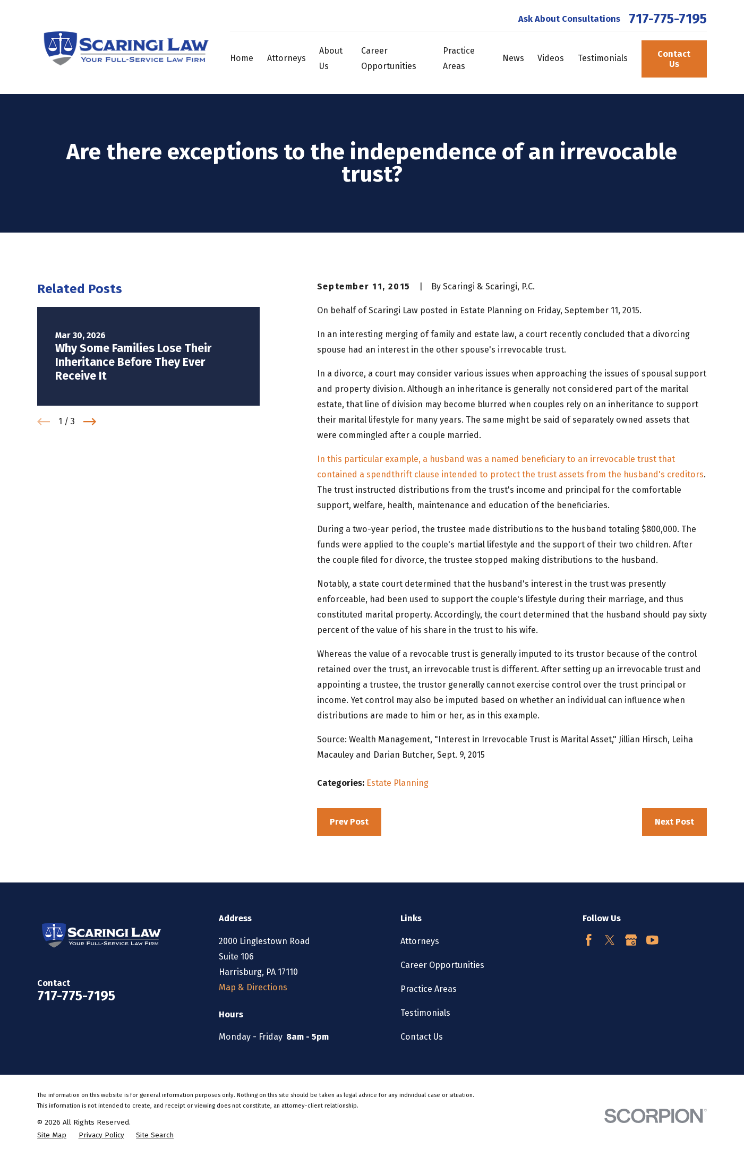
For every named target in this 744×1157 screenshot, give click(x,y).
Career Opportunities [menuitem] (388, 58)
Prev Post (349, 822)
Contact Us (673, 59)
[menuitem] (51, 1135)
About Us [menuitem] (331, 58)
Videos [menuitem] (550, 58)
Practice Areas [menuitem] (459, 58)
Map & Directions (253, 987)
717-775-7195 (668, 19)
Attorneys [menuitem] (286, 58)
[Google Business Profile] (631, 940)
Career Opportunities (442, 965)
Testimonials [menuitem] (603, 58)
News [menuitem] (513, 58)
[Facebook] (589, 940)
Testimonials (425, 1013)
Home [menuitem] (241, 58)
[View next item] (89, 421)
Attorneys (419, 941)
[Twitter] (610, 940)
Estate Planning (397, 783)
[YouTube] (652, 940)
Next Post (674, 822)
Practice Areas (428, 989)
